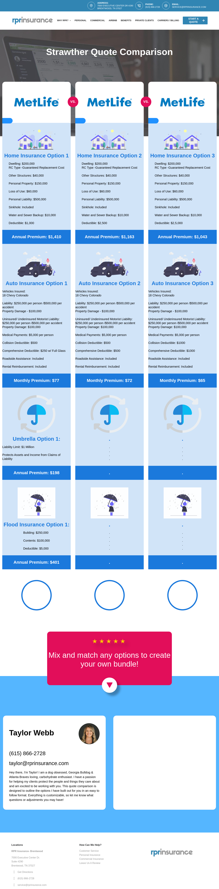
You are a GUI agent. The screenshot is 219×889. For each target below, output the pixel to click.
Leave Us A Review (89, 863)
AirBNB (113, 20)
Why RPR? (64, 20)
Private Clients (144, 20)
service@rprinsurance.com (189, 7)
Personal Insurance (89, 855)
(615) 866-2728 (152, 7)
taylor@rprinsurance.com (39, 763)
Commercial (97, 20)
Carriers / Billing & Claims (174, 20)
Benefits (126, 20)
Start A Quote (196, 20)
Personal (81, 20)
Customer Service (89, 851)
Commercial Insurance (91, 859)
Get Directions (25, 872)
